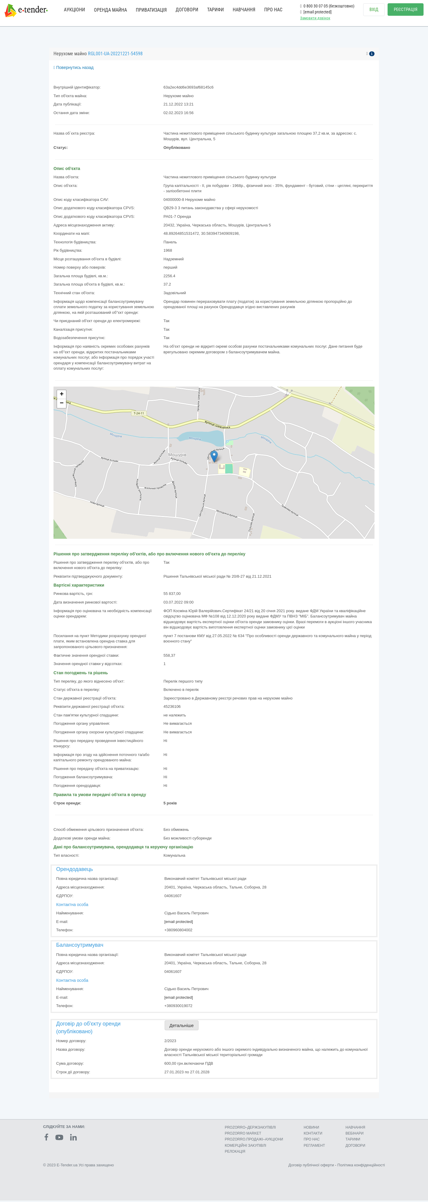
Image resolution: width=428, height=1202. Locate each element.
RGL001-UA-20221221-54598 (115, 55)
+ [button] (62, 395)
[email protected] (178, 923)
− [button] (62, 404)
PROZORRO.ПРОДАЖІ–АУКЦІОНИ (254, 1141)
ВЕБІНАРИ (355, 1135)
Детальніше (181, 1026)
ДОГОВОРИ (187, 9)
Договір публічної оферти (311, 1166)
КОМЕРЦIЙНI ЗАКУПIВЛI (245, 1147)
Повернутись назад (74, 69)
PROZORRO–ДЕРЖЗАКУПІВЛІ (250, 1129)
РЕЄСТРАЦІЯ (405, 9)
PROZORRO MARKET (243, 1135)
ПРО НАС (273, 9)
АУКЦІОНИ (74, 9)
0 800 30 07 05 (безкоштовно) (327, 6)
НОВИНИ (311, 1129)
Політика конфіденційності (361, 1166)
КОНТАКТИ (313, 1135)
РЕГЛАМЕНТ (314, 1147)
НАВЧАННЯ (244, 9)
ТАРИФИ (215, 9)
